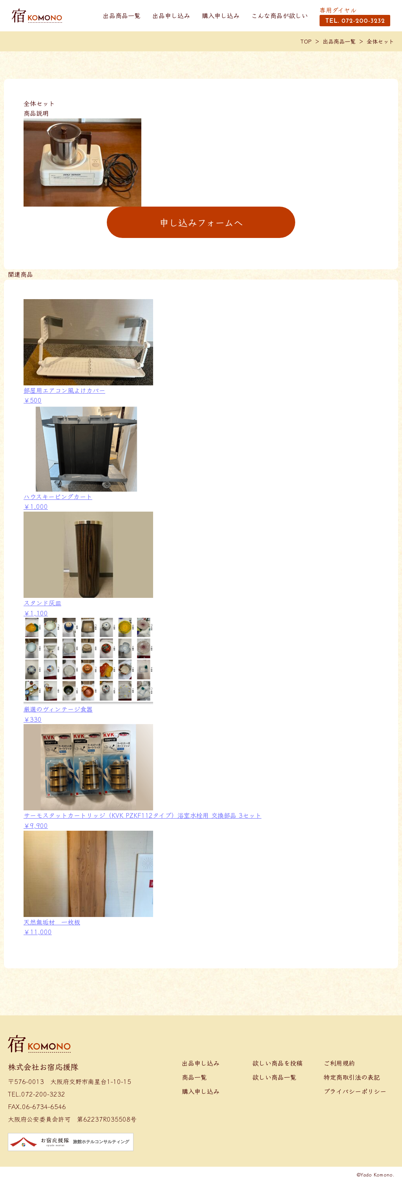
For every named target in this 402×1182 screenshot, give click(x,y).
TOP (306, 41)
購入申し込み (220, 15)
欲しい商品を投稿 (277, 1063)
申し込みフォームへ (201, 222)
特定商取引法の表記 (351, 1077)
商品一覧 (194, 1077)
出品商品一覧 (122, 15)
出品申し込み (171, 15)
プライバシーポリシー (354, 1091)
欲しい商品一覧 (274, 1077)
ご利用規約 (339, 1063)
